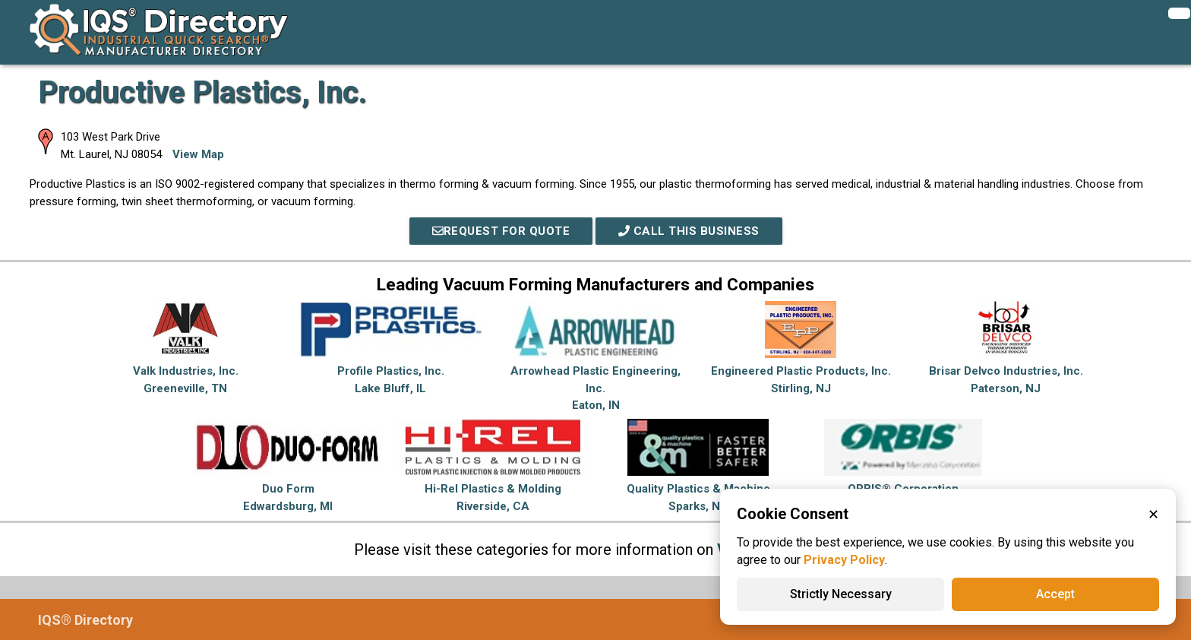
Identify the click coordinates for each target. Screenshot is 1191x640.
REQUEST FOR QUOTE (501, 231)
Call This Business (689, 231)
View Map (198, 154)
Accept (1055, 594)
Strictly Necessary (841, 594)
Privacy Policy (844, 560)
